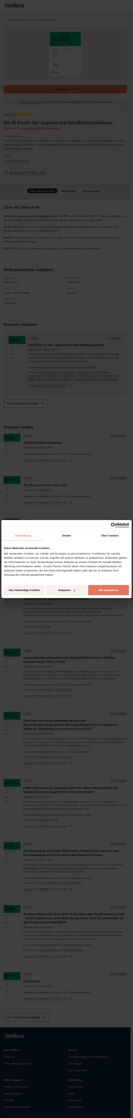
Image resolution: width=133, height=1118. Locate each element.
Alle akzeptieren (108, 590)
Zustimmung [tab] (23, 535)
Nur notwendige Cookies (24, 590)
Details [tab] (66, 535)
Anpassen (66, 590)
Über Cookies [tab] (110, 535)
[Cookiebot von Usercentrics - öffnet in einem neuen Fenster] (113, 525)
